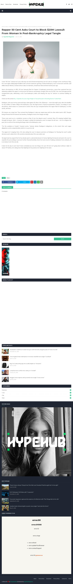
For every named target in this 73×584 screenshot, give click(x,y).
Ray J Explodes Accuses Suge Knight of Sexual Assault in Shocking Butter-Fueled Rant (37, 98)
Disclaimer (48, 578)
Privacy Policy (56, 578)
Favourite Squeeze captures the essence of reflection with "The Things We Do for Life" (34, 499)
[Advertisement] (36, 329)
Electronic (36, 390)
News (7, 26)
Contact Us (64, 578)
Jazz (36, 392)
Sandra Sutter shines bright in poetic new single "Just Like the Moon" (29, 506)
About (35, 578)
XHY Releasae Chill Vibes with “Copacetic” (22, 492)
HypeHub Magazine (9, 36)
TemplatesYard (13, 581)
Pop (36, 395)
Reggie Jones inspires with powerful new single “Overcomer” (27, 377)
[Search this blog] (28, 239)
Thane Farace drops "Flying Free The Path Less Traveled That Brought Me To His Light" (34, 485)
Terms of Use (41, 578)
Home (3, 26)
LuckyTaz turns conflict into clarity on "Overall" (23, 370)
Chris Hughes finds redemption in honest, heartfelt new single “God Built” (30, 356)
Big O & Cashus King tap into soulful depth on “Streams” (25, 363)
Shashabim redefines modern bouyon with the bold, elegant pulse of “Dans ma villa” (34, 349)
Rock (36, 398)
